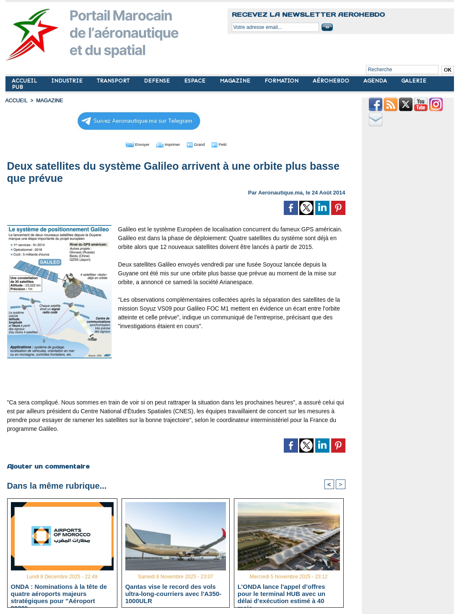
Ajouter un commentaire (48, 465)
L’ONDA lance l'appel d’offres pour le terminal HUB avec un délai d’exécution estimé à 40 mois (281, 593)
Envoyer (128, 143)
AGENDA (376, 81)
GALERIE (413, 81)
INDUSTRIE (67, 81)
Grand (201, 143)
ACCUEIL (25, 81)
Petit (230, 143)
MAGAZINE (236, 81)
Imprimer (166, 143)
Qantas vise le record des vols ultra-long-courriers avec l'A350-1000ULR (173, 593)
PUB (17, 87)
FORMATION (282, 81)
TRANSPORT (114, 81)
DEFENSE (157, 81)
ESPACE (195, 81)
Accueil (16, 101)
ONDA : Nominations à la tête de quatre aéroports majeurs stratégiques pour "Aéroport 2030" (59, 593)
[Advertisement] (176, 377)
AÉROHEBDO (332, 81)
